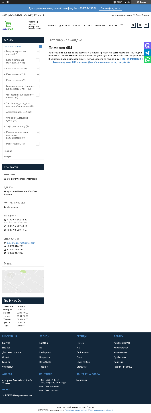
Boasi (79, 357)
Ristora (80, 343)
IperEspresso (45, 352)
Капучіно (118, 362)
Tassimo (43, 367)
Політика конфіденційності (101, 410)
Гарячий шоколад (123, 367)
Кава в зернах (13, 68)
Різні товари (12, 143)
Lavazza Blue (83, 362)
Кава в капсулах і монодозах (15, 61)
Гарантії (6, 362)
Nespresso (44, 357)
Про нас (87, 25)
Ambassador (83, 352)
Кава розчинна (14, 80)
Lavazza (43, 343)
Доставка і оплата (69, 25)
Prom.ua (90, 407)
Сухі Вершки (120, 357)
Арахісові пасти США (17, 112)
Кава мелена (13, 74)
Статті (5, 357)
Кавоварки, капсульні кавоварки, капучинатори (17, 135)
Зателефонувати (110, 8)
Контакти (100, 25)
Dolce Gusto (45, 362)
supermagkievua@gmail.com (21, 243)
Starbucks (82, 367)
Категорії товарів (12, 46)
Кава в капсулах (122, 343)
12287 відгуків (123, 2)
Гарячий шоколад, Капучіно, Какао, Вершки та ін (20, 87)
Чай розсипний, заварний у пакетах (20, 96)
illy (40, 347)
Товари (52, 25)
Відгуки (113, 25)
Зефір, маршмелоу (15, 126)
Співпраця (7, 367)
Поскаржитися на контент (76, 410)
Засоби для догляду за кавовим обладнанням (18, 104)
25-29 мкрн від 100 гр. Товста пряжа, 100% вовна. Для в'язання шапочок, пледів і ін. (98, 60)
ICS (78, 347)
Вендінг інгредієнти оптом (16, 52)
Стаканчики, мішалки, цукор (17, 119)
